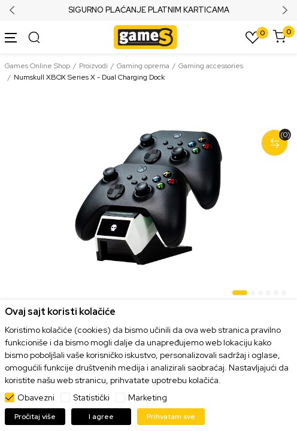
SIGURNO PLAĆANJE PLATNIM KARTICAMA (148, 10)
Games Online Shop (37, 66)
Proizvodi (93, 66)
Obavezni (35, 397)
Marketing (147, 397)
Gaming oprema (143, 66)
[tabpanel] (148, 197)
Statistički (91, 397)
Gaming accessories (210, 66)
